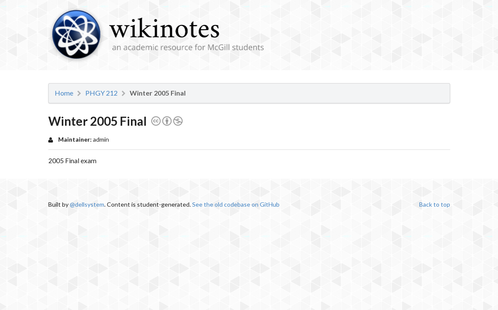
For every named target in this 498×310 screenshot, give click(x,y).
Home (64, 93)
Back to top (434, 204)
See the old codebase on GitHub (236, 204)
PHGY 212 (101, 93)
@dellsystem (87, 204)
